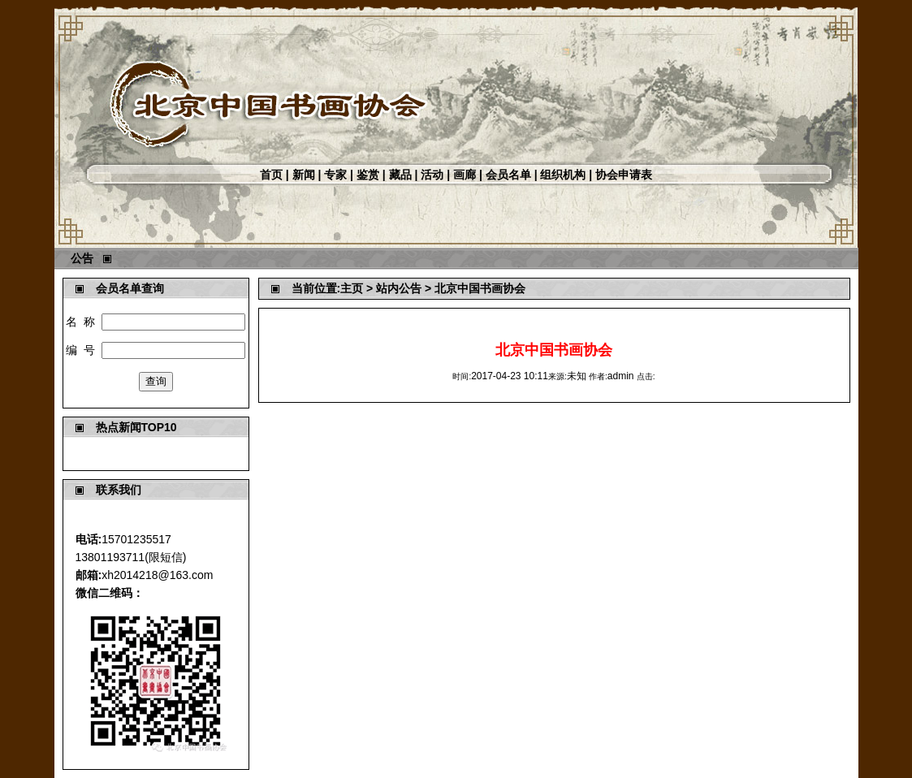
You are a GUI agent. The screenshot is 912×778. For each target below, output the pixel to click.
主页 (351, 288)
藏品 (400, 174)
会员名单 (508, 174)
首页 (271, 174)
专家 (335, 174)
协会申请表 (623, 174)
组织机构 (563, 174)
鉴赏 (368, 174)
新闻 (303, 174)
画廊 (464, 174)
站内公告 (398, 288)
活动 (432, 174)
